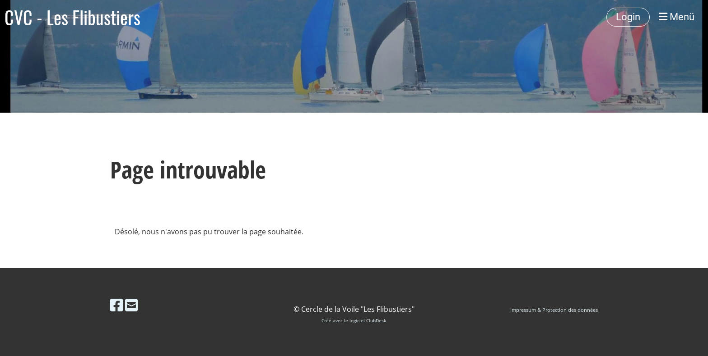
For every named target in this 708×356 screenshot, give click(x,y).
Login (628, 17)
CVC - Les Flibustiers (72, 17)
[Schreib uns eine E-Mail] (131, 305)
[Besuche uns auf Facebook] (116, 305)
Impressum (523, 309)
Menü (676, 17)
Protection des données (570, 309)
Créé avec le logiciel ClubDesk (353, 321)
